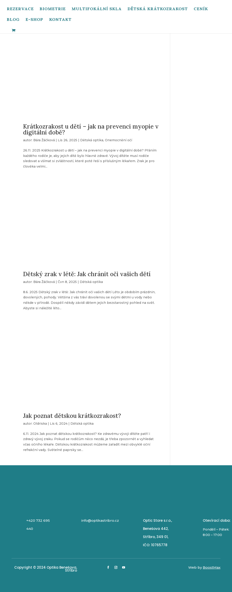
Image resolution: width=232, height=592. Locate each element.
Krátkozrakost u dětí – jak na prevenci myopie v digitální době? (91, 129)
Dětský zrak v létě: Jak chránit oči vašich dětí (87, 274)
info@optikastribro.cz (100, 520)
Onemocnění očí (118, 140)
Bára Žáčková (44, 140)
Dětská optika (91, 140)
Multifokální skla (97, 9)
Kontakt (60, 20)
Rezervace (20, 9)
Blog (13, 20)
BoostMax (211, 567)
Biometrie (53, 9)
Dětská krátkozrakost (158, 9)
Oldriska (40, 423)
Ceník (201, 9)
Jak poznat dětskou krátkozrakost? (72, 415)
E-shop (34, 20)
